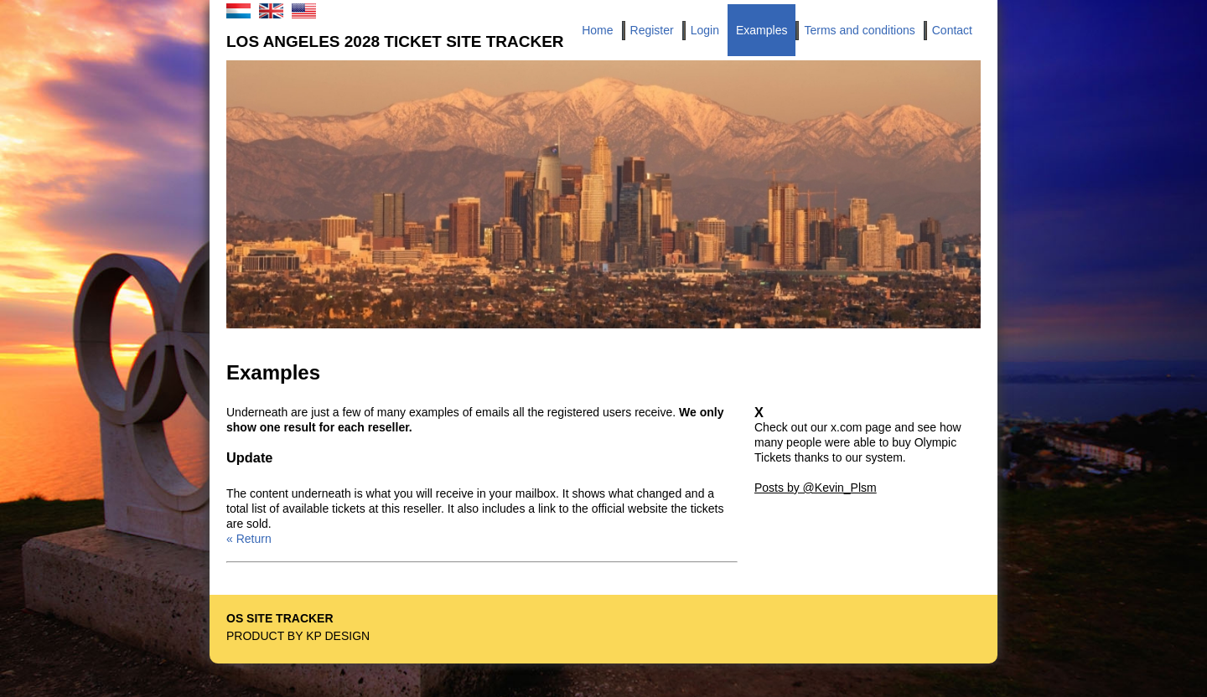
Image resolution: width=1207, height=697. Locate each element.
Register (652, 30)
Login (705, 30)
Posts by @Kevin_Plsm (815, 487)
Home (597, 30)
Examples (761, 30)
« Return (249, 538)
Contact (952, 30)
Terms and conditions (859, 30)
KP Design (338, 636)
